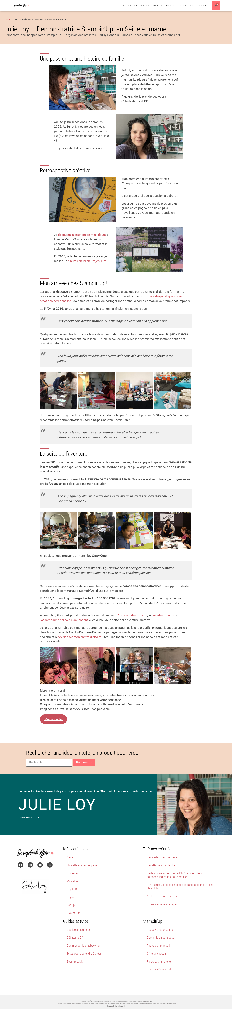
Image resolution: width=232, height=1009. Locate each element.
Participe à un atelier (159, 961)
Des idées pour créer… (81, 929)
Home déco (73, 873)
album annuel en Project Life (87, 261)
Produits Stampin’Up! (163, 5)
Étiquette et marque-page (82, 865)
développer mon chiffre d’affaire (79, 637)
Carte (70, 857)
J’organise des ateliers (132, 615)
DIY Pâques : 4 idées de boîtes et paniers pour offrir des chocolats (180, 886)
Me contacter (53, 719)
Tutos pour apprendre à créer (84, 953)
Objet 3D (72, 889)
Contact (201, 5)
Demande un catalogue (160, 937)
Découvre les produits (160, 929)
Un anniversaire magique (162, 904)
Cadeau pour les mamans (162, 896)
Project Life (73, 913)
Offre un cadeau (156, 953)
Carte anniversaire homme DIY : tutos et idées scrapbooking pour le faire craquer (174, 875)
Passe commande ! (158, 945)
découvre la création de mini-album (82, 235)
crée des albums (163, 615)
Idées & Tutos (185, 5)
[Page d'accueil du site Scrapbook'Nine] (21, 5)
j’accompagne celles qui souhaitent (64, 620)
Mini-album (73, 881)
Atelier (127, 5)
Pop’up (71, 905)
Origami (71, 897)
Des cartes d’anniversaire (162, 857)
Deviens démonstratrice (161, 969)
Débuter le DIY (75, 937)
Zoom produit (75, 961)
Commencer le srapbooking (83, 945)
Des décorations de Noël (161, 865)
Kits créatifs (141, 5)
